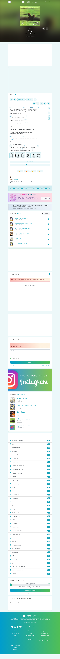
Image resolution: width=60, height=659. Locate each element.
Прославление (30, 534)
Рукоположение (30, 548)
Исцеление (30, 498)
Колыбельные (30, 502)
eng (30, 626)
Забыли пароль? (45, 365)
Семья (30, 556)
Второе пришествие (30, 469)
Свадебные (30, 552)
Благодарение (30, 448)
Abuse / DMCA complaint (30, 638)
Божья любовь (30, 455)
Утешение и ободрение (30, 566)
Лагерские (30, 509)
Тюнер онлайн (44, 633)
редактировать (44, 205)
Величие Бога (30, 458)
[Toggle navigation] (50, 2)
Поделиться (30, 165)
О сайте (30, 633)
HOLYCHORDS (22, 195)
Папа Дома (21, 412)
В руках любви (22, 398)
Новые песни (15, 633)
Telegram (15, 649)
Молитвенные (30, 513)
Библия (30, 444)
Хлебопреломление (30, 570)
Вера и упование (30, 462)
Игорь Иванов (30, 34)
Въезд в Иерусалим (30, 473)
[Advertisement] (30, 55)
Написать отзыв (30, 642)
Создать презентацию (44, 640)
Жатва (30, 487)
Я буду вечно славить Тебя (22, 233)
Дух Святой (30, 480)
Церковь (30, 574)
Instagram (15, 647)
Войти (30, 362)
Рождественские (30, 545)
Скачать (30, 161)
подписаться (46, 198)
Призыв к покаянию (30, 531)
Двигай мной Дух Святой (21, 218)
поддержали (30, 593)
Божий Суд (30, 451)
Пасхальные (30, 527)
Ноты (15, 635)
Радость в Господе (23, 426)
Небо (30, 520)
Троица (30, 563)
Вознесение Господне (30, 466)
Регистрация (13, 365)
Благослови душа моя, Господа (23, 223)
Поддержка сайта (30, 635)
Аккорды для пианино (44, 638)
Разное (30, 541)
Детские (30, 477)
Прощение (30, 538)
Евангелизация (30, 484)
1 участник (15, 179)
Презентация (19, 95)
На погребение (30, 516)
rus (26, 626)
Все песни (45, 213)
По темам (15, 638)
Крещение (30, 505)
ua (33, 626)
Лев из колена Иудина (21, 243)
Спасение (30, 559)
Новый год (30, 523)
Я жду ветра (18, 238)
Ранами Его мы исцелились (22, 228)
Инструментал (30, 494)
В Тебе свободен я (23, 419)
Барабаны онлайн (44, 635)
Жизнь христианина (30, 491)
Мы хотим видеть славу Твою (27, 405)
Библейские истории (30, 440)
